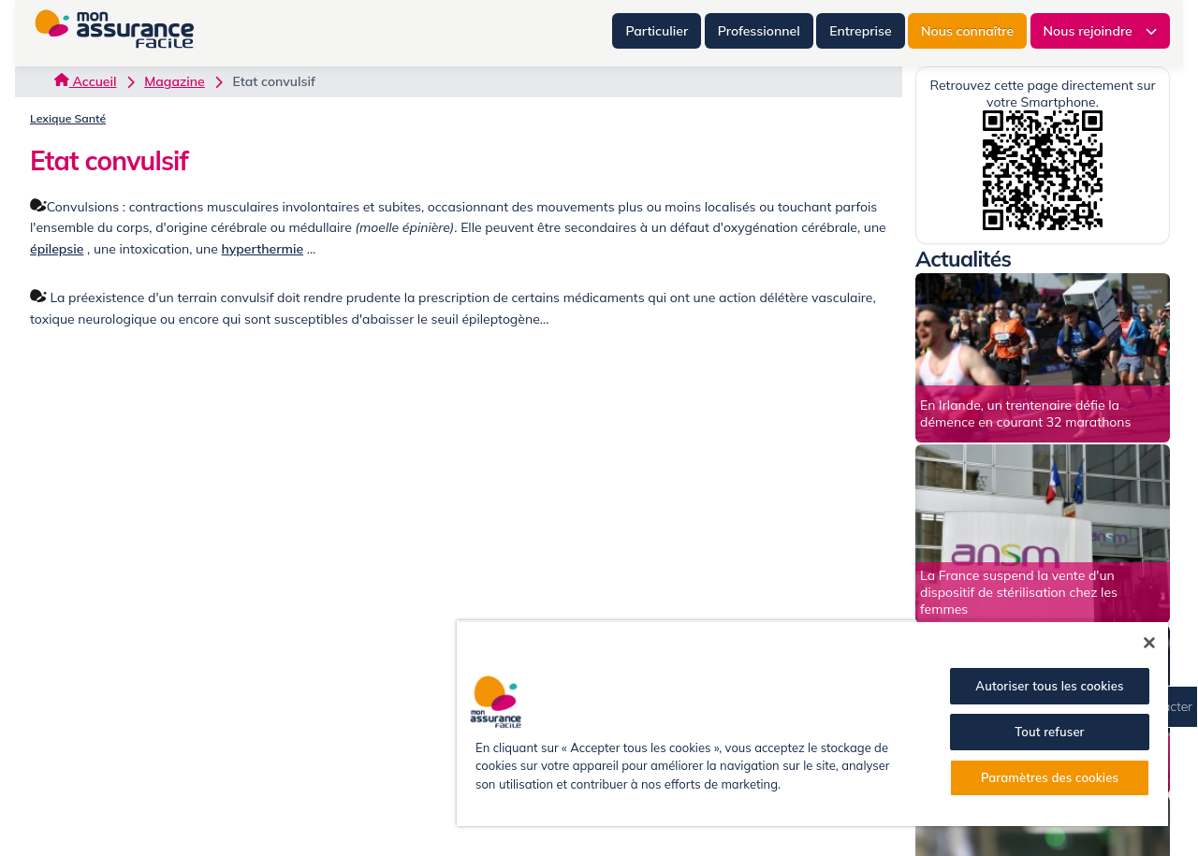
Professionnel (759, 30)
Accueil (85, 81)
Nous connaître (967, 30)
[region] (812, 723)
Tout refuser (1049, 731)
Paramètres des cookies (1049, 777)
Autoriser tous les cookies (1049, 685)
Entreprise (860, 30)
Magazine (174, 81)
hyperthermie (262, 248)
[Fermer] (1149, 642)
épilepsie (56, 248)
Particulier (656, 30)
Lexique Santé (68, 118)
